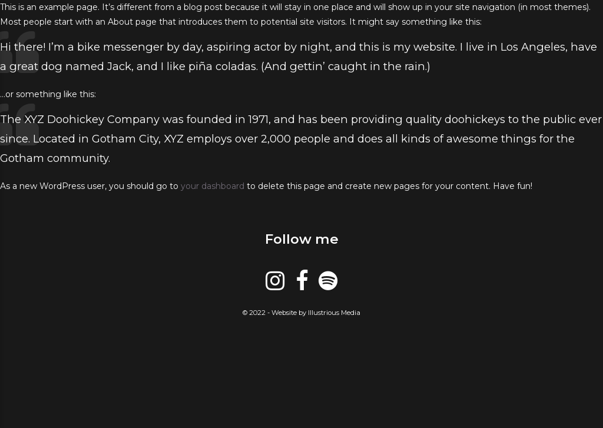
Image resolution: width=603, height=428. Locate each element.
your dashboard (212, 186)
